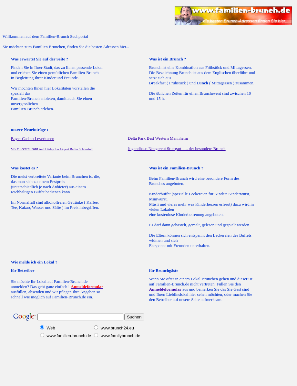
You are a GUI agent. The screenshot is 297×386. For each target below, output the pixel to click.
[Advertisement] (78, 16)
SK (25, 148)
